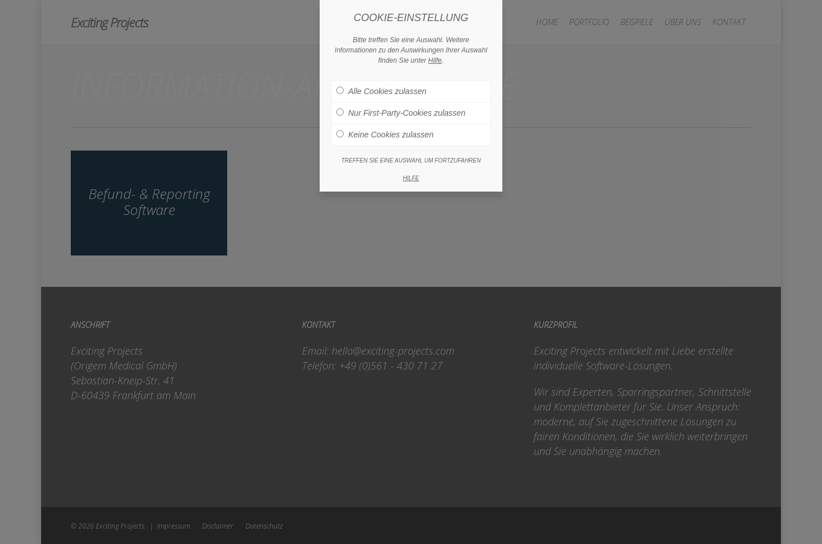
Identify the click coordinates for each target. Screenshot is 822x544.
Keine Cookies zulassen (384, 121)
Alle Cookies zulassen (381, 78)
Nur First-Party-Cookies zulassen (400, 99)
